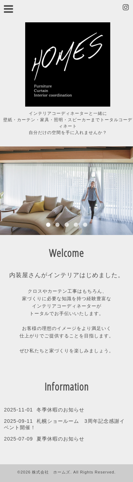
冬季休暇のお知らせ (60, 410)
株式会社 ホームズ (51, 472)
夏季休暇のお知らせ (60, 439)
